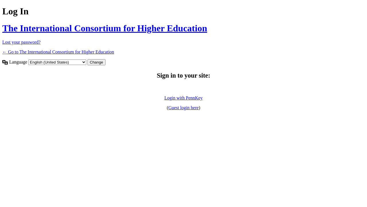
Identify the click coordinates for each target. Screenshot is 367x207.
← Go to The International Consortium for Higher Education (58, 51)
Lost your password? (21, 42)
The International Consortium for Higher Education (104, 28)
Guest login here (183, 107)
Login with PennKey (183, 97)
